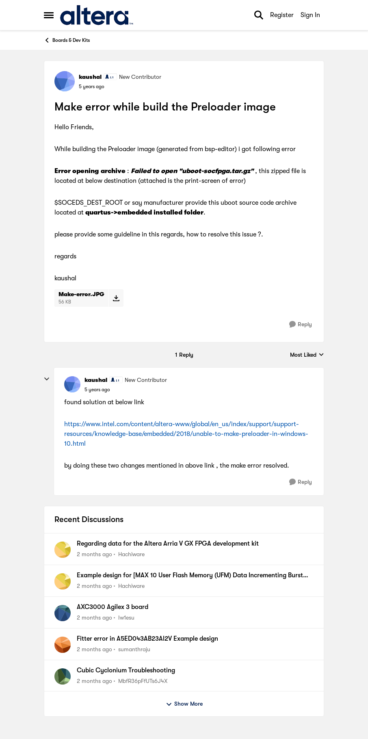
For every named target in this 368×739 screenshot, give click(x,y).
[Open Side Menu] (49, 15)
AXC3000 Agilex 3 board (112, 607)
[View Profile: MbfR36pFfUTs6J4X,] (62, 676)
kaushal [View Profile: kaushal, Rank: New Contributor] (90, 77)
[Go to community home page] (96, 15)
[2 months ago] (94, 554)
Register (282, 15)
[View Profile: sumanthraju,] (62, 645)
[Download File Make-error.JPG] (115, 297)
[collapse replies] (47, 379)
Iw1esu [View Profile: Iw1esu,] (126, 617)
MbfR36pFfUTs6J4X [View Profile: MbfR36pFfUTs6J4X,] (142, 680)
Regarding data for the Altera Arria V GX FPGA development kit (168, 543)
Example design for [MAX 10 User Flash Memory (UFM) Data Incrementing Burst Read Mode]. (190, 576)
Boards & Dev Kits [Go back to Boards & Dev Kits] (67, 40)
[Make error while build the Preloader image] (97, 389)
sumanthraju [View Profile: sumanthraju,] (134, 649)
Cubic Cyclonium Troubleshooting (126, 670)
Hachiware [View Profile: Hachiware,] (131, 554)
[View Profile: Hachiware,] (62, 550)
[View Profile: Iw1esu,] (62, 613)
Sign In (310, 15)
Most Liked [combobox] (307, 355)
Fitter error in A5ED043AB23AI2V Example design (147, 638)
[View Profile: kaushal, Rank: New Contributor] (64, 81)
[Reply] (301, 324)
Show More (184, 704)
